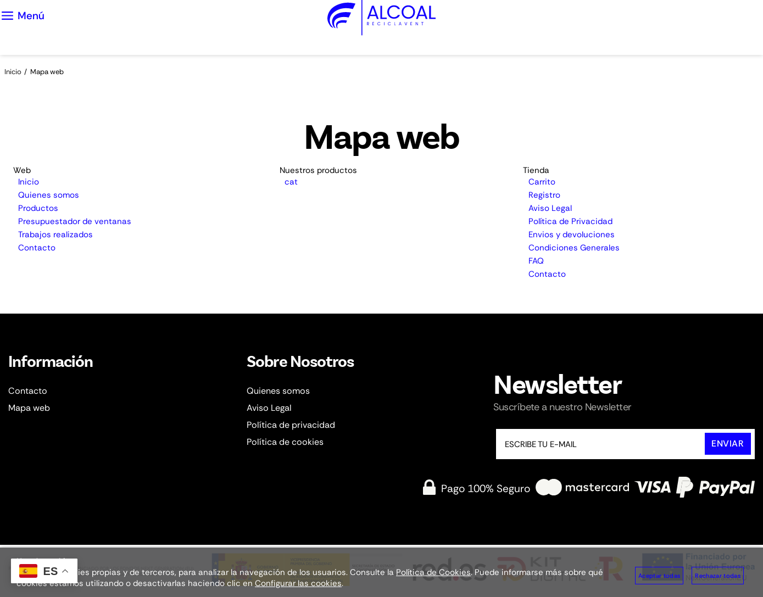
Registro (544, 194)
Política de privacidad (291, 425)
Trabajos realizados (55, 234)
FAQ (536, 260)
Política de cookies (285, 442)
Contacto (36, 247)
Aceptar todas (659, 575)
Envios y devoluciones (571, 234)
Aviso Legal (550, 208)
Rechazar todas (717, 575)
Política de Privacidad (570, 221)
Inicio (28, 181)
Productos (38, 208)
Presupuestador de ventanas (74, 221)
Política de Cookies (433, 572)
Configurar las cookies (298, 583)
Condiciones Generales (574, 247)
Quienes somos (48, 194)
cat (291, 181)
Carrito (541, 181)
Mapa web (29, 408)
